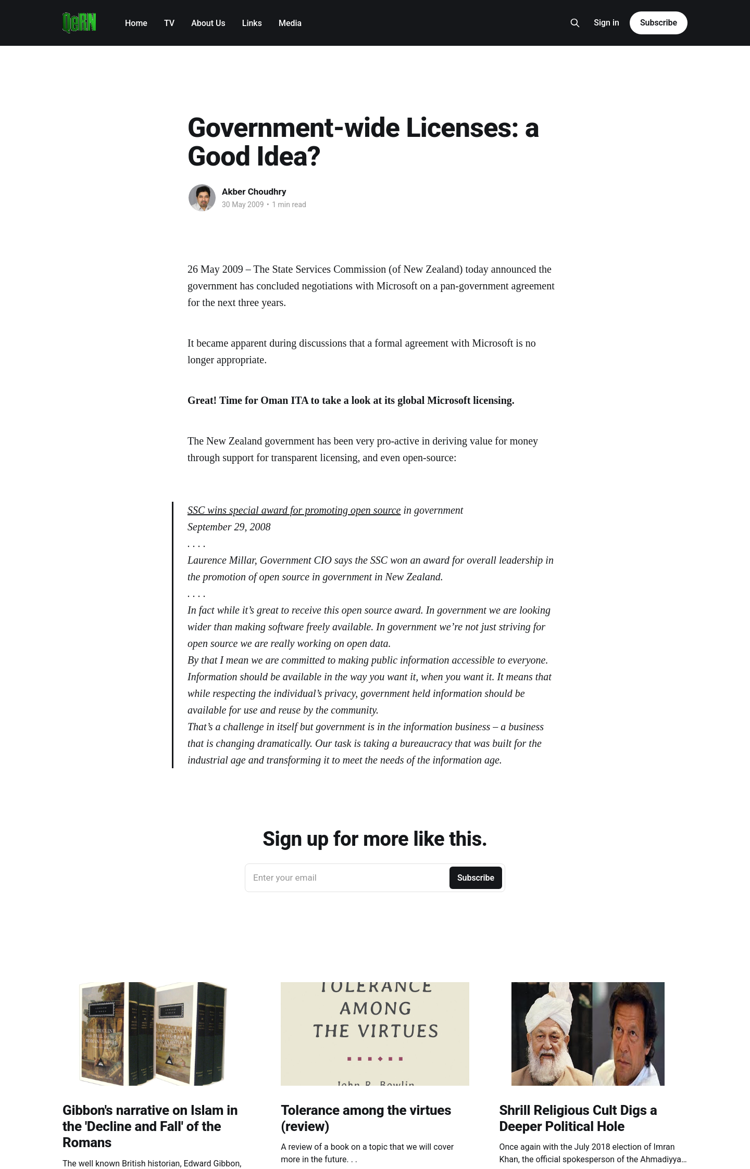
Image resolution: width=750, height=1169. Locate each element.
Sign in (606, 23)
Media (290, 23)
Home (136, 23)
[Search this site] (575, 23)
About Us (208, 23)
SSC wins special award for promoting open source (294, 510)
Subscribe (658, 23)
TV (169, 23)
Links (252, 23)
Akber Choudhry (254, 191)
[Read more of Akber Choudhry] (202, 197)
